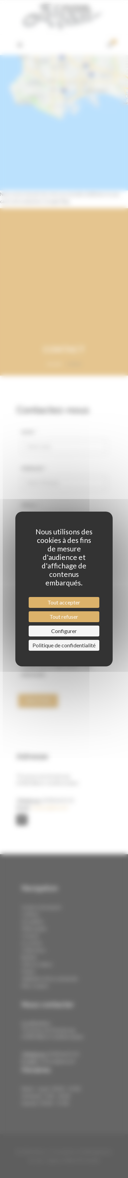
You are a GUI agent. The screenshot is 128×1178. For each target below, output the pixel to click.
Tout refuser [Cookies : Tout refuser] (63, 616)
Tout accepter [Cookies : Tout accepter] (63, 602)
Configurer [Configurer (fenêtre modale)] (64, 631)
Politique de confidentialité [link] (64, 645)
